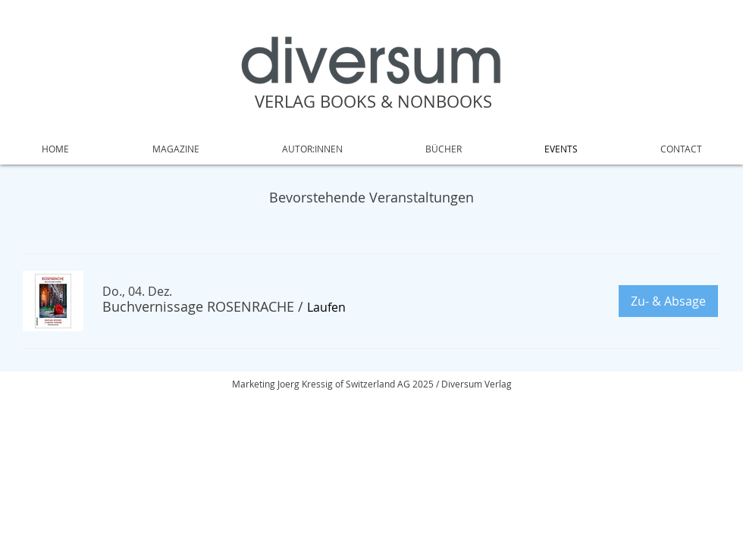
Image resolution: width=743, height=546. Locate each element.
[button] (198, 306)
